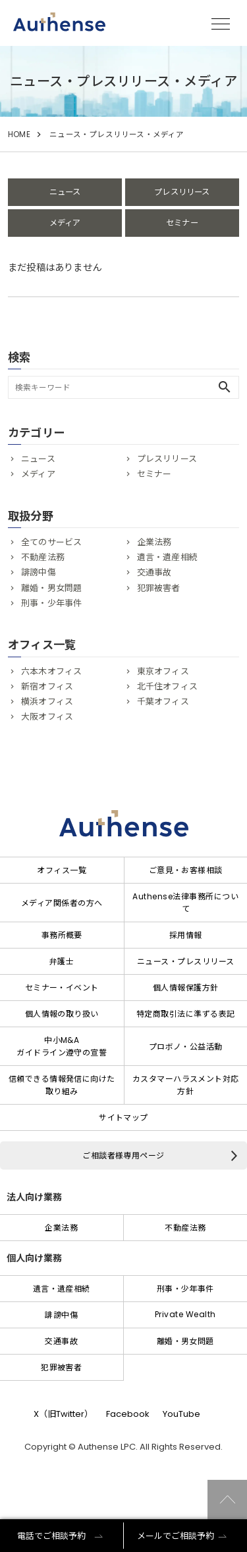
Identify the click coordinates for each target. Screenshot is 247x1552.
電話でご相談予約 (51, 1536)
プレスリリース (181, 191)
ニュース (65, 191)
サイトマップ (123, 1117)
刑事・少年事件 (51, 603)
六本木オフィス (51, 671)
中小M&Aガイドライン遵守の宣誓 (61, 1046)
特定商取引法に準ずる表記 (185, 1013)
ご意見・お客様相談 (186, 870)
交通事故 (154, 572)
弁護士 (61, 961)
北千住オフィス (167, 686)
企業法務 (154, 542)
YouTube (181, 1414)
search (225, 387)
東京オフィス (163, 671)
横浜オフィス (47, 701)
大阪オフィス (47, 716)
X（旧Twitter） (63, 1414)
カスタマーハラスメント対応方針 (185, 1085)
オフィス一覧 (61, 870)
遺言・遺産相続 (167, 557)
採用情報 (185, 935)
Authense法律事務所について (185, 902)
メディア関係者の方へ (62, 903)
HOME (19, 134)
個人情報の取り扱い (62, 1013)
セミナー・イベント (62, 987)
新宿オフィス (47, 686)
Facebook (128, 1414)
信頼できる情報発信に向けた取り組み (62, 1085)
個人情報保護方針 (186, 987)
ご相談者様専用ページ (123, 1155)
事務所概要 (61, 935)
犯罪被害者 (158, 588)
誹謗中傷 (38, 572)
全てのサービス (51, 542)
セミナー (182, 222)
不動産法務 (43, 557)
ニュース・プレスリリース (185, 961)
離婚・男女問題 (51, 588)
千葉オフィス (163, 701)
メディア (65, 222)
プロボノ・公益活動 (186, 1046)
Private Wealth (185, 1314)
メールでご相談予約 (175, 1536)
